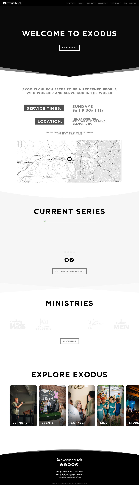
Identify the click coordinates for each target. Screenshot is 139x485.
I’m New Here (70, 3)
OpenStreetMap (111, 181)
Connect (90, 3)
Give (125, 3)
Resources (115, 3)
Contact (132, 3)
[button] (69, 159)
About (80, 3)
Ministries (102, 3)
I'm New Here (69, 48)
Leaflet (102, 181)
